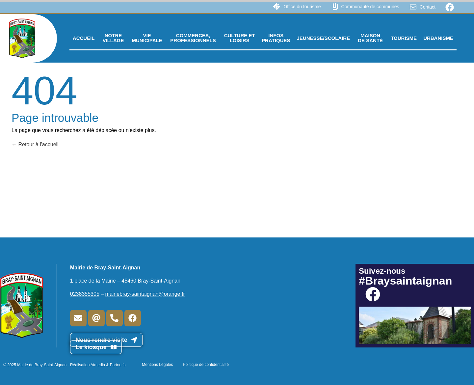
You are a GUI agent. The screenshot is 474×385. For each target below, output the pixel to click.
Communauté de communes (370, 6)
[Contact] (413, 7)
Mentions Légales (157, 364)
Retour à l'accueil (35, 144)
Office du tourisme (302, 6)
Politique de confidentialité (205, 364)
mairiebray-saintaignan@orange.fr (145, 294)
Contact (427, 7)
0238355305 (84, 294)
